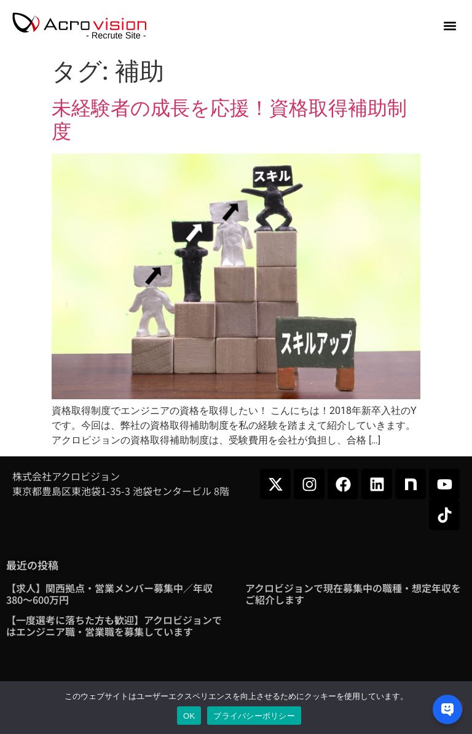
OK (189, 715)
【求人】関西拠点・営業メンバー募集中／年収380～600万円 (109, 593)
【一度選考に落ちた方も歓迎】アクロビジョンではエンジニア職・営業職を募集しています (114, 625)
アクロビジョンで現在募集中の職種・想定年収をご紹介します (353, 593)
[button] (449, 26)
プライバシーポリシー (254, 715)
